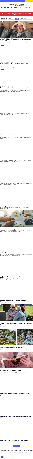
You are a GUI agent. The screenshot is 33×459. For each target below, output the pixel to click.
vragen (6, 450)
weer (11, 7)
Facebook (7, 452)
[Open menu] (1, 1)
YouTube (19, 452)
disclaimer (23, 450)
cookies (20, 450)
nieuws (8, 7)
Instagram (11, 452)
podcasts (26, 7)
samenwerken (3, 450)
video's (30, 7)
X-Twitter (15, 452)
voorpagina (3, 7)
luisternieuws (16, 7)
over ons (12, 450)
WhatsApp (2, 452)
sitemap (15, 450)
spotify (29, 452)
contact (9, 450)
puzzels (21, 7)
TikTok (22, 452)
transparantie (27, 450)
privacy (17, 450)
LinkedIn (26, 452)
